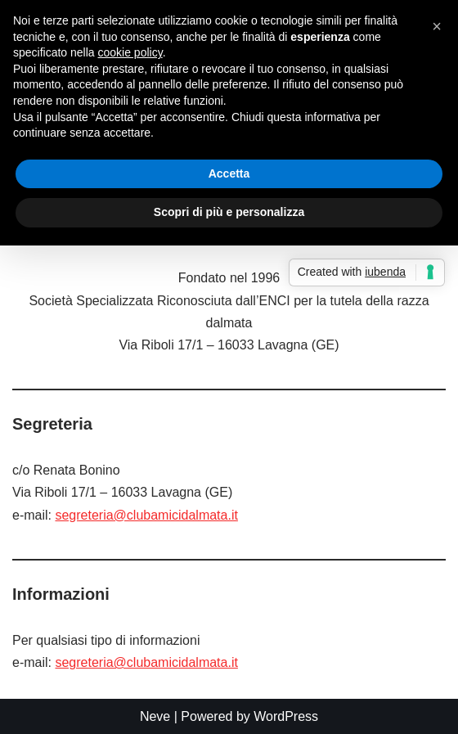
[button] (437, 26)
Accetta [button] (229, 173)
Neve (155, 716)
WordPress (286, 716)
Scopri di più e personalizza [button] (229, 211)
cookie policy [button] (130, 52)
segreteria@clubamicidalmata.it (146, 515)
